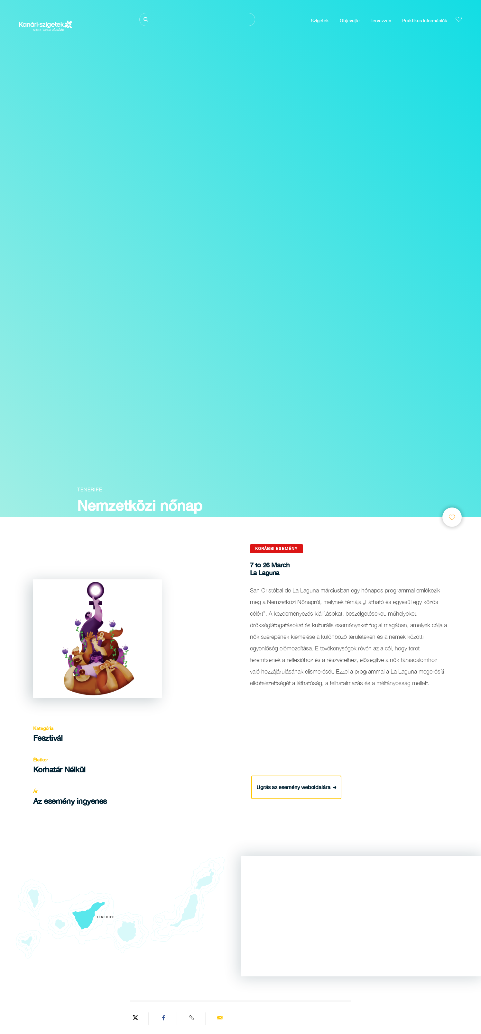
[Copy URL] (192, 1018)
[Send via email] (220, 1018)
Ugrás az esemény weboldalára (296, 787)
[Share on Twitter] (135, 1018)
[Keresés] (197, 19)
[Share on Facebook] (163, 1018)
